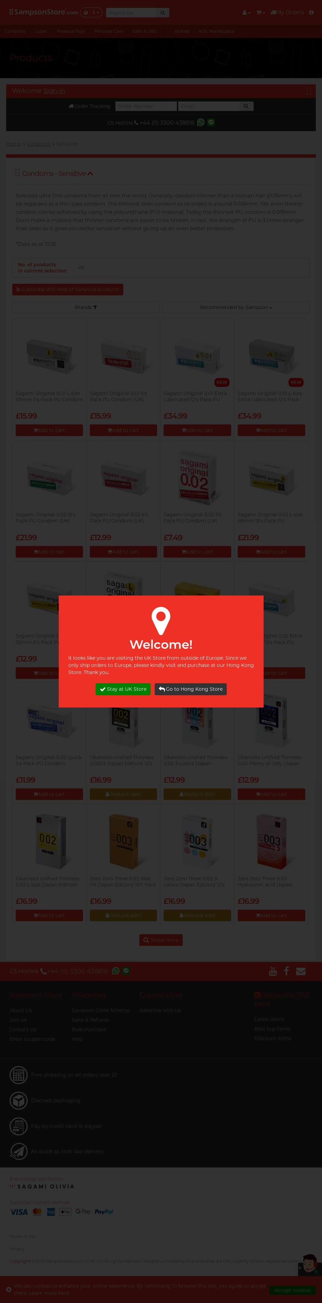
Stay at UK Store (123, 689)
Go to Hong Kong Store (191, 689)
